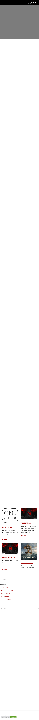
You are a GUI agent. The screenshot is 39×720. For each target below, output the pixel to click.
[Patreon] (32, 3)
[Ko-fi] (34, 3)
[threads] (22, 3)
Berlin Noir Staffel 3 (8, 557)
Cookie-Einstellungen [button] (5, 717)
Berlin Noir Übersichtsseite (7, 590)
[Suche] (1, 579)
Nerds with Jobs (7, 527)
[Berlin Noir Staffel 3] (10, 544)
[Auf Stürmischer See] (29, 544)
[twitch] (17, 3)
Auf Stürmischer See (27, 563)
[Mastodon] (26, 3)
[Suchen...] (19, 579)
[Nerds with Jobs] (10, 508)
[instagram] (28, 3)
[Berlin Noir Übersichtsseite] (29, 508)
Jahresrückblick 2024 (6, 599)
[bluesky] (24, 3)
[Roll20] (36, 3)
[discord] (30, 3)
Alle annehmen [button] (13, 717)
